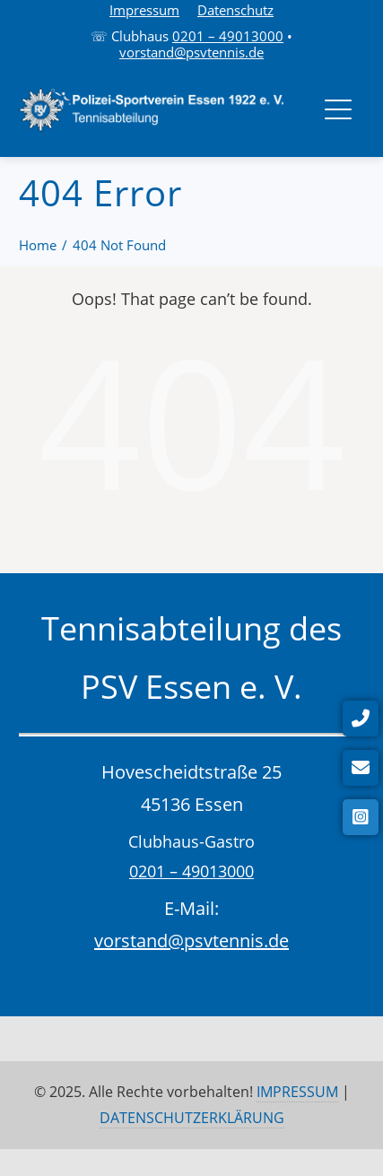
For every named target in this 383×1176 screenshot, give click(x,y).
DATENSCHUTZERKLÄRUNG (192, 1118)
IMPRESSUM (297, 1092)
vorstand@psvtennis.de (191, 52)
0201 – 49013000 (227, 36)
